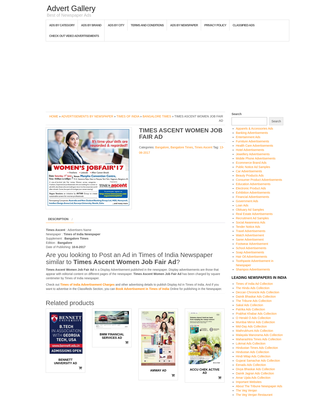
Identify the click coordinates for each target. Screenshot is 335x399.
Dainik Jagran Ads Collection (255, 373)
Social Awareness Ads (250, 222)
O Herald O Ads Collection (253, 318)
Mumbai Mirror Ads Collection (255, 322)
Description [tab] (58, 219)
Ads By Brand (91, 25)
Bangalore (162, 147)
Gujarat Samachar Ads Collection (258, 360)
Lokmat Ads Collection (251, 343)
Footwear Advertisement (252, 244)
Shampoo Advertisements (253, 269)
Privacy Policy (215, 25)
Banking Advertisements (252, 132)
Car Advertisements (249, 171)
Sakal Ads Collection (249, 305)
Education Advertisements (253, 184)
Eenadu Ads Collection (251, 365)
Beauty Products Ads (250, 175)
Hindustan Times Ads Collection (257, 347)
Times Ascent (204, 147)
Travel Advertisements (250, 231)
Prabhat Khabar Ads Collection (256, 313)
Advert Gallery (71, 8)
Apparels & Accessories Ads (254, 128)
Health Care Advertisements (254, 145)
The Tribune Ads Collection (254, 301)
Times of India (127, 116)
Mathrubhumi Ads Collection (254, 330)
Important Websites (249, 382)
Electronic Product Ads (251, 188)
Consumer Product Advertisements (259, 179)
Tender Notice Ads (248, 226)
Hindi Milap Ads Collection (253, 356)
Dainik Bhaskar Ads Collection (256, 296)
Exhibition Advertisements (253, 192)
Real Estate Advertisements (254, 214)
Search (237, 114)
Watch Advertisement (250, 235)
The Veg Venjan (246, 390)
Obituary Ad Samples (250, 209)
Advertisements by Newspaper (87, 116)
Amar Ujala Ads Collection (253, 377)
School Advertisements (251, 248)
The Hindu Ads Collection (252, 288)
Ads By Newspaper (184, 25)
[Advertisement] (167, 75)
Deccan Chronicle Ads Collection (257, 292)
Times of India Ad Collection (254, 283)
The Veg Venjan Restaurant (254, 394)
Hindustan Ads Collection (252, 352)
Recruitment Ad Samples (252, 218)
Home (53, 116)
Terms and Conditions (147, 25)
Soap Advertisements (250, 252)
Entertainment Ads (248, 137)
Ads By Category (62, 25)
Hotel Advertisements (250, 150)
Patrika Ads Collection (250, 309)
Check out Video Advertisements (74, 36)
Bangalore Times (157, 116)
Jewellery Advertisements (253, 154)
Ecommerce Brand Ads (251, 162)
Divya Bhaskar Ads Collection (255, 369)
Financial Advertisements (252, 197)
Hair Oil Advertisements (251, 256)
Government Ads (247, 201)
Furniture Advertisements (252, 141)
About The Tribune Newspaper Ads (259, 386)
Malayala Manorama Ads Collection (259, 335)
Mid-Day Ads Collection (251, 326)
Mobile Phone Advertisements (255, 158)
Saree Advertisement (250, 239)
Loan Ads (242, 205)
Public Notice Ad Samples (253, 167)
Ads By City (116, 25)
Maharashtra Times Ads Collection (258, 339)
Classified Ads (243, 25)
